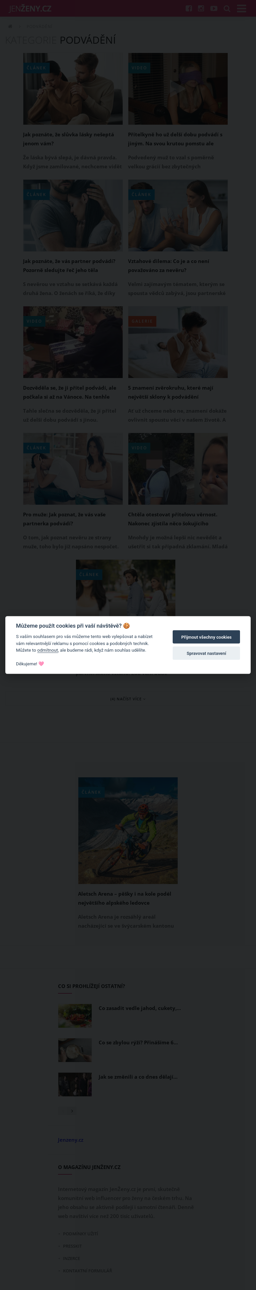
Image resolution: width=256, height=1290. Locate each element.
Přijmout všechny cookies (206, 637)
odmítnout (47, 650)
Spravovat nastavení (206, 653)
